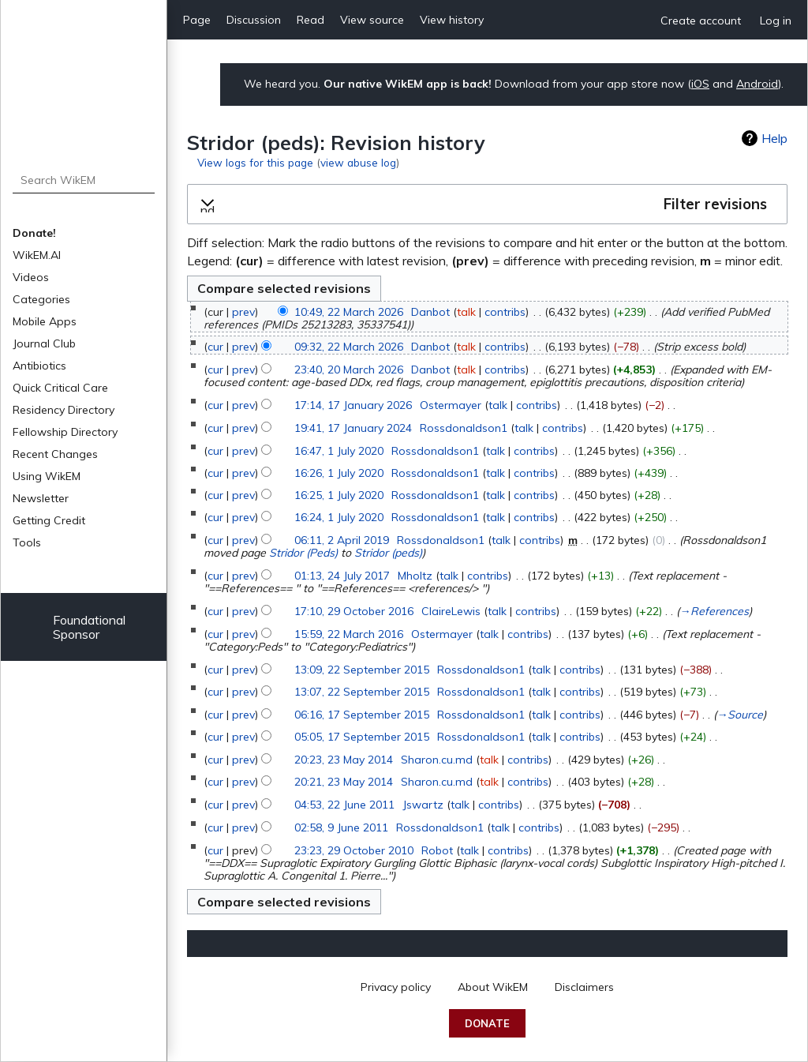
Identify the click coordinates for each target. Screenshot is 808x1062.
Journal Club (44, 343)
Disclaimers (584, 987)
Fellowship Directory (65, 432)
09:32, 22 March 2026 (348, 347)
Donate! (34, 233)
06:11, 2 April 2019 (341, 540)
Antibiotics (39, 365)
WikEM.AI (37, 255)
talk (466, 312)
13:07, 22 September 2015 (361, 692)
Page (197, 20)
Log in (775, 20)
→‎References (714, 611)
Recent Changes (55, 454)
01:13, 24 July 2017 (342, 576)
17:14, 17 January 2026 (353, 405)
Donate (487, 1023)
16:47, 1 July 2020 (338, 451)
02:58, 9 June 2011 (341, 827)
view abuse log (358, 162)
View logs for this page (255, 162)
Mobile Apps (45, 321)
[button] (487, 204)
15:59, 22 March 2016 (348, 634)
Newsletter (41, 498)
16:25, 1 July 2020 (338, 495)
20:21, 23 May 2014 (343, 782)
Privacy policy (396, 987)
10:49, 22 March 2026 (348, 312)
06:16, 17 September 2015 (361, 714)
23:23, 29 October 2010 (353, 850)
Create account (700, 20)
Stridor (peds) (388, 553)
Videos (31, 277)
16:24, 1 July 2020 (338, 517)
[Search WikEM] (84, 180)
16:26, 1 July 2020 (338, 473)
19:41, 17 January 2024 (353, 428)
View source (372, 20)
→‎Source (739, 714)
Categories (41, 299)
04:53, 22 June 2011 (344, 804)
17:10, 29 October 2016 (353, 611)
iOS (700, 84)
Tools (27, 542)
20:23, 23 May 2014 (343, 759)
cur (215, 347)
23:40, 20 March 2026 (348, 369)
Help (774, 138)
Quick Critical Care (60, 388)
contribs (505, 312)
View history (452, 20)
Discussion (253, 20)
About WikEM (493, 987)
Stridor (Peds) (303, 553)
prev (243, 312)
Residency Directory (63, 410)
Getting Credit (49, 520)
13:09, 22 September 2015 (361, 669)
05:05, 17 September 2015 (361, 737)
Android (757, 84)
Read (310, 20)
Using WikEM (46, 476)
